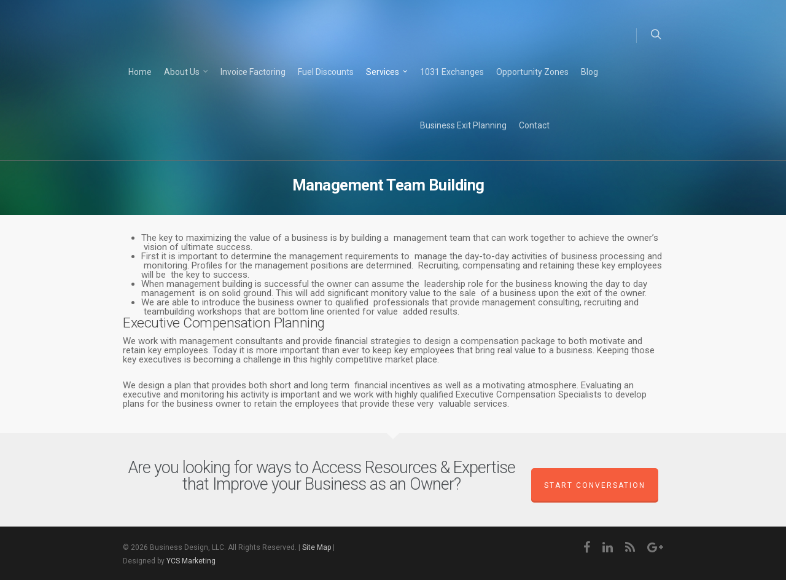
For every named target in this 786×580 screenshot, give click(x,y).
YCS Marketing (191, 561)
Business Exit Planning (463, 125)
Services (387, 72)
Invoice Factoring (253, 72)
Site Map (316, 547)
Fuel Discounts (326, 72)
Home (140, 72)
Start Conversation (594, 485)
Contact (534, 125)
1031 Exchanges (452, 72)
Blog (589, 72)
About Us (186, 72)
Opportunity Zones (532, 72)
